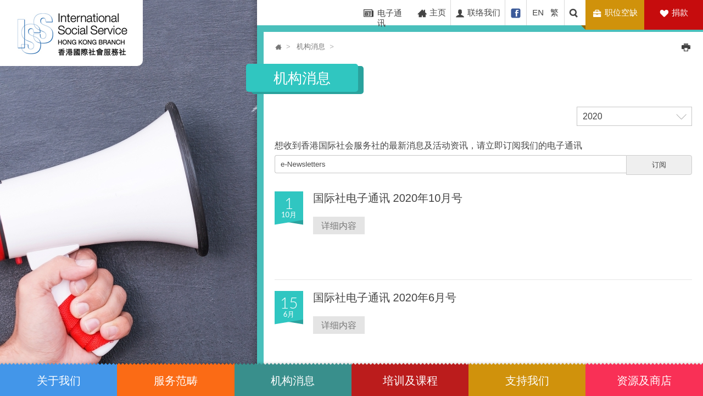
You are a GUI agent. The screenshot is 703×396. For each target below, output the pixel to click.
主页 (431, 13)
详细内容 (338, 225)
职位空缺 (616, 13)
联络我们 (477, 13)
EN (538, 12)
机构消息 (311, 46)
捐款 (680, 12)
